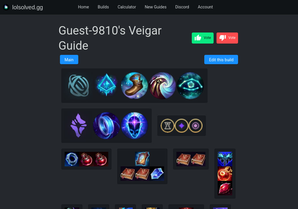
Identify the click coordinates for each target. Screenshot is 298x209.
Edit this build (221, 59)
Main (69, 59)
